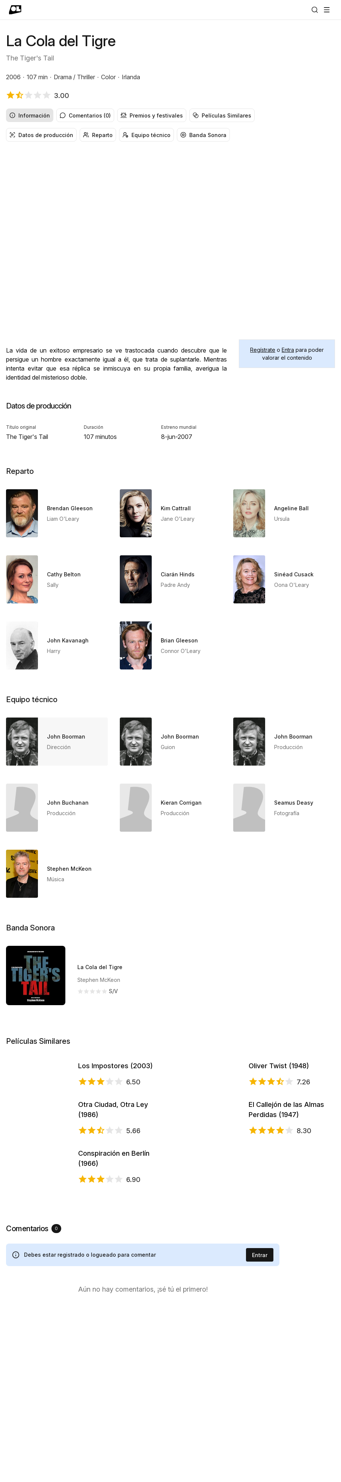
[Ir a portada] (15, 9)
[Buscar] (314, 10)
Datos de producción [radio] (41, 135)
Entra (288, 350)
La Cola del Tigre (99, 967)
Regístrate (262, 350)
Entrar (259, 1425)
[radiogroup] (170, 115)
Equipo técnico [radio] (146, 135)
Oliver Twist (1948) (279, 1097)
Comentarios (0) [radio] (85, 115)
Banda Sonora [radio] (203, 135)
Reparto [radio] (98, 135)
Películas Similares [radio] (222, 115)
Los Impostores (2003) (115, 1097)
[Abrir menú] (326, 10)
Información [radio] (29, 115)
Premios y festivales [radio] (152, 115)
